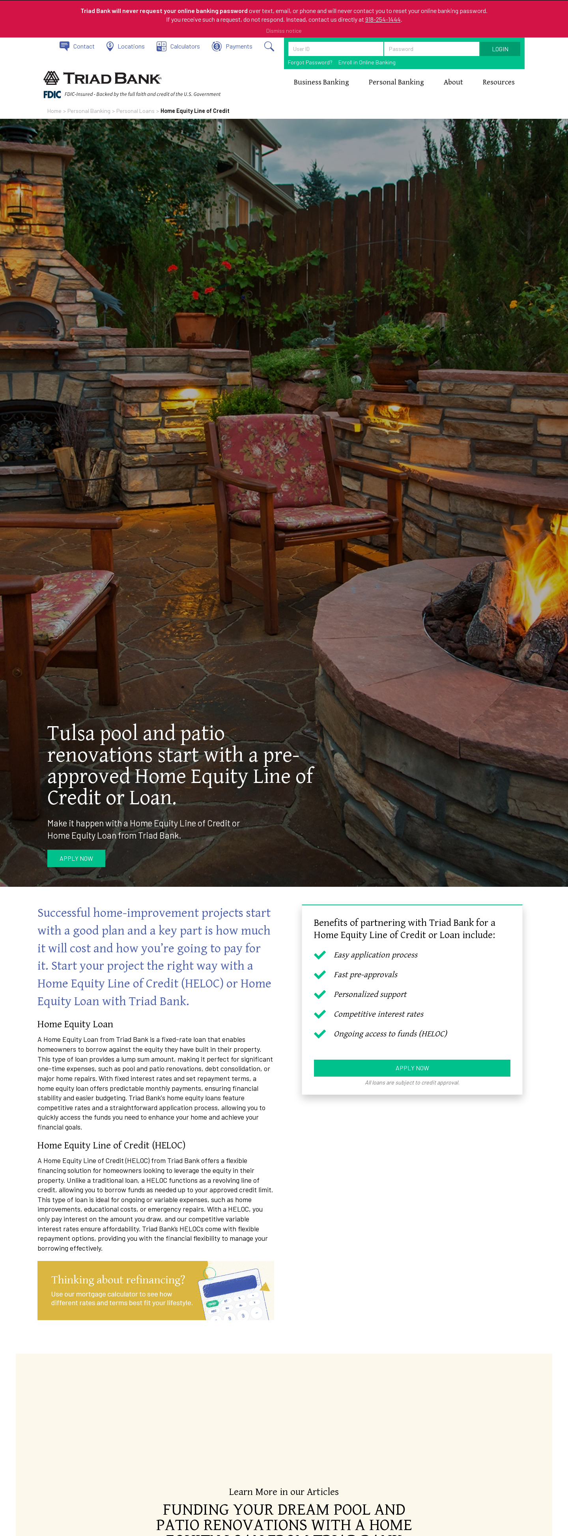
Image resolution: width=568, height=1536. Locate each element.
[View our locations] (126, 46)
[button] (321, 82)
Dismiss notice (284, 30)
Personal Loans (135, 110)
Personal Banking (88, 110)
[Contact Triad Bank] (77, 46)
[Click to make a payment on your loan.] (232, 46)
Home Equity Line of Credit (195, 110)
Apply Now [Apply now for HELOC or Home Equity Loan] (76, 858)
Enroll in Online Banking (367, 62)
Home (54, 110)
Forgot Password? (310, 62)
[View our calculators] (178, 46)
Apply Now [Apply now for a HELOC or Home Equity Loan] (412, 1067)
